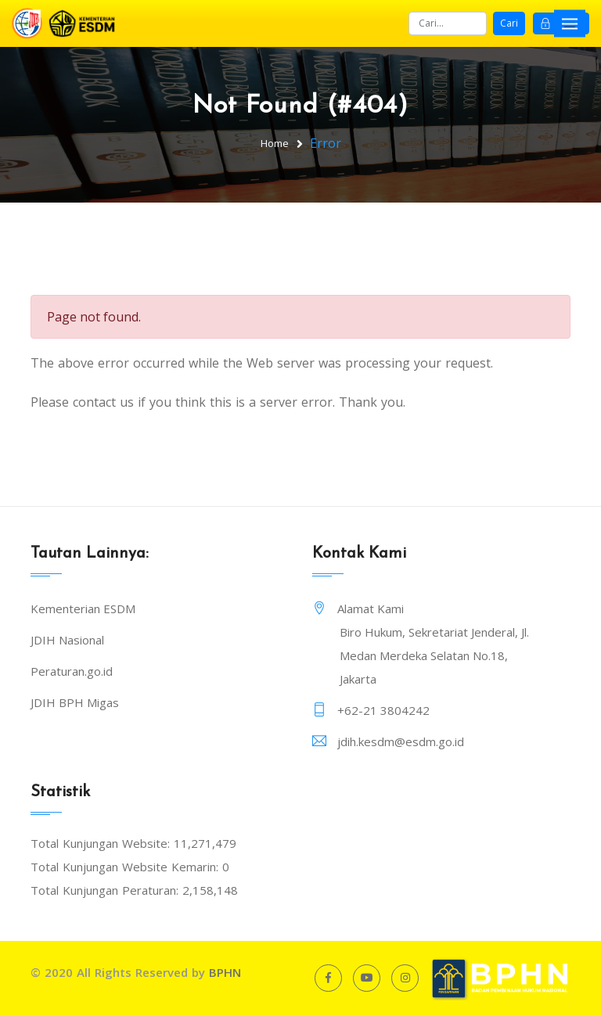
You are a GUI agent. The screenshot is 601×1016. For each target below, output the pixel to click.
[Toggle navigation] (569, 23)
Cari (509, 23)
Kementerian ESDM (83, 608)
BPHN (225, 972)
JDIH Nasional (67, 640)
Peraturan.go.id (72, 671)
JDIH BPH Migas (75, 702)
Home (275, 143)
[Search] (447, 23)
